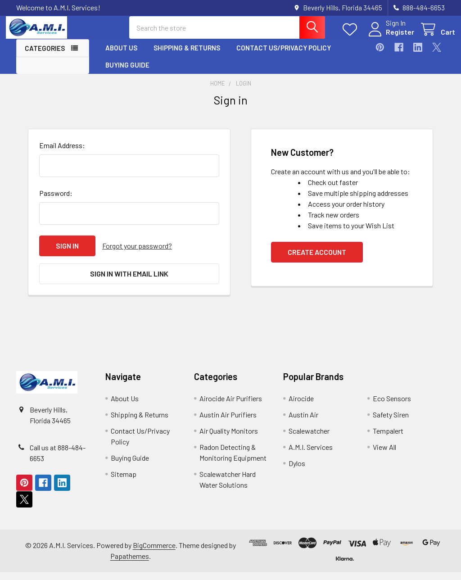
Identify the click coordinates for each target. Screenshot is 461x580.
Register (389, 37)
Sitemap (123, 482)
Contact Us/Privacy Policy (283, 55)
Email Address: (62, 153)
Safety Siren (391, 422)
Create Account (317, 260)
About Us (121, 55)
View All (384, 455)
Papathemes (129, 564)
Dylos (297, 471)
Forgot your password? (137, 253)
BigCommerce (154, 553)
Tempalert (388, 439)
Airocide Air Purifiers (230, 406)
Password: (55, 201)
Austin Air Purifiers (228, 422)
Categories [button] (45, 56)
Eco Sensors (392, 406)
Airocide (301, 406)
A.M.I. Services (311, 455)
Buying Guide (127, 72)
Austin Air (303, 422)
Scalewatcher (309, 439)
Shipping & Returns (187, 55)
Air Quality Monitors (228, 439)
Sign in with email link (129, 281)
